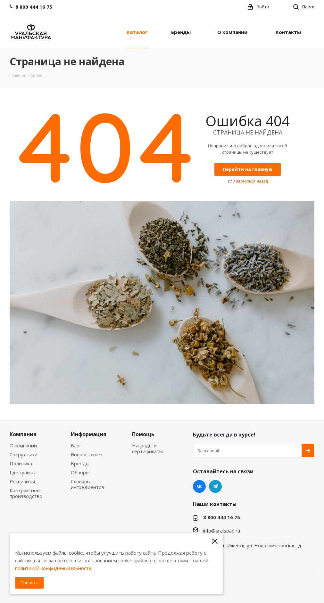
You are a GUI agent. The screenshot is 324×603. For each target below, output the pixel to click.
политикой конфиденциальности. (54, 568)
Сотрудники (23, 454)
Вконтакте (199, 486)
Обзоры (80, 472)
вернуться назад (252, 181)
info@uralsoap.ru (221, 530)
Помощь (143, 434)
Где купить (22, 472)
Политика (21, 463)
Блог (76, 445)
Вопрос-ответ (87, 454)
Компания (23, 434)
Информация (88, 434)
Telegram (215, 486)
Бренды (80, 463)
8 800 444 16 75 (221, 517)
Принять (29, 582)
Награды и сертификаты (147, 448)
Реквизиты (22, 481)
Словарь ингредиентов (87, 484)
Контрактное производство (26, 493)
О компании (23, 445)
